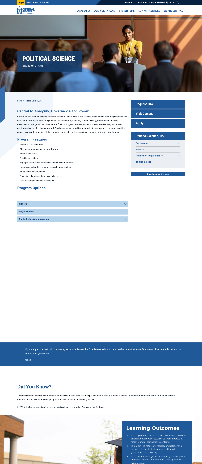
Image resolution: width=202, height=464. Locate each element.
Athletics (44, 2)
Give (35, 2)
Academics (84, 10)
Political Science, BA (150, 136)
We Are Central (173, 10)
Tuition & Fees (143, 161)
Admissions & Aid (104, 10)
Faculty (140, 149)
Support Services (149, 10)
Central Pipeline (157, 2)
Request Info (144, 104)
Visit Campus (144, 113)
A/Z (172, 2)
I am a (141, 2)
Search (177, 2)
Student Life (126, 10)
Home (19, 101)
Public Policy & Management (34, 219)
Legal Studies (26, 211)
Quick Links (182, 2)
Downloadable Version (157, 174)
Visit (28, 2)
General (23, 203)
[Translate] (127, 2)
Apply (21, 2)
